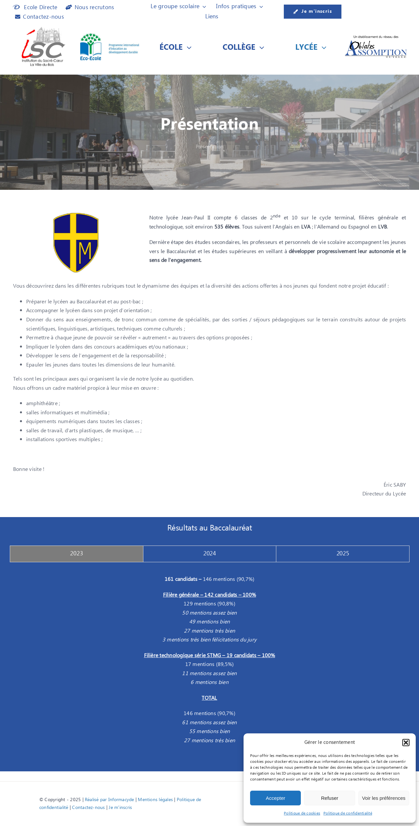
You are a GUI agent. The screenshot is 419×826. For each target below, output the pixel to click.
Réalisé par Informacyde (109, 799)
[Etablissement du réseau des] (376, 37)
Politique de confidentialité (347, 813)
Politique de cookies (302, 813)
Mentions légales (155, 799)
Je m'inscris (120, 807)
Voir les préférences (384, 798)
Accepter (275, 798)
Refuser (329, 798)
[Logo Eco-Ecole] (109, 35)
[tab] (76, 554)
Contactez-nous (88, 807)
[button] (406, 742)
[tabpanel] (209, 663)
